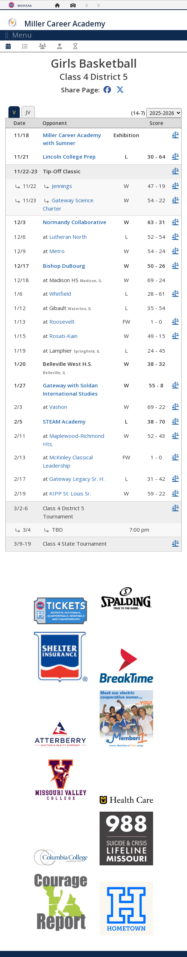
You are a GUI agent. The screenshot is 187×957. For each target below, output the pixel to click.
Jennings (62, 185)
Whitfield (60, 293)
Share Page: (80, 89)
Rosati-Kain (63, 335)
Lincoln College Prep (69, 156)
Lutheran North (68, 236)
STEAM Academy (64, 421)
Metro (57, 251)
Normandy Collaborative (74, 222)
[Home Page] (59, 5)
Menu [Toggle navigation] (19, 35)
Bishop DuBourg (64, 265)
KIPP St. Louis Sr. (70, 493)
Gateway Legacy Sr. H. (77, 478)
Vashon (58, 406)
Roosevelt (62, 321)
